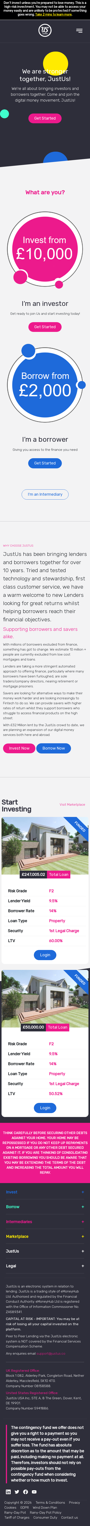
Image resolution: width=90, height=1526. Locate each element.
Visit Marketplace (72, 805)
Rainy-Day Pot (15, 1513)
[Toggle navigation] (79, 30)
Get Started (45, 118)
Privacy (74, 1503)
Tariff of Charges (16, 1518)
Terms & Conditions (50, 1503)
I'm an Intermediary (45, 494)
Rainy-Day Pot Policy (45, 1513)
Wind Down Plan (45, 1508)
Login (45, 955)
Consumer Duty (45, 1518)
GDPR (24, 1508)
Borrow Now (53, 748)
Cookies (10, 1508)
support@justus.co (50, 1353)
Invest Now (19, 748)
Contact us (69, 1518)
